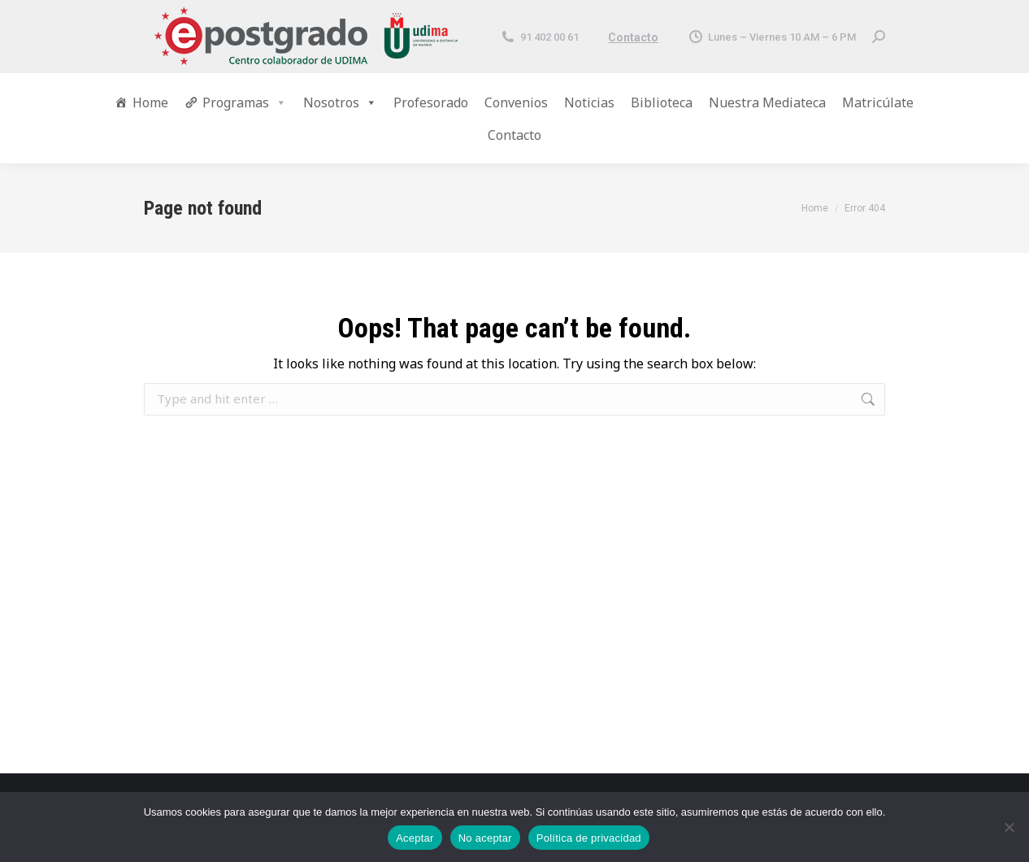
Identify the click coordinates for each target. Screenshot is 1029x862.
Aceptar (415, 838)
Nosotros (340, 102)
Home (150, 102)
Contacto (633, 37)
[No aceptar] (1009, 827)
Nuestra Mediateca (767, 102)
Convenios (516, 102)
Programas (244, 102)
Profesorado (430, 102)
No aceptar (485, 838)
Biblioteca (662, 102)
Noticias (589, 102)
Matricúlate (878, 102)
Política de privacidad (588, 838)
